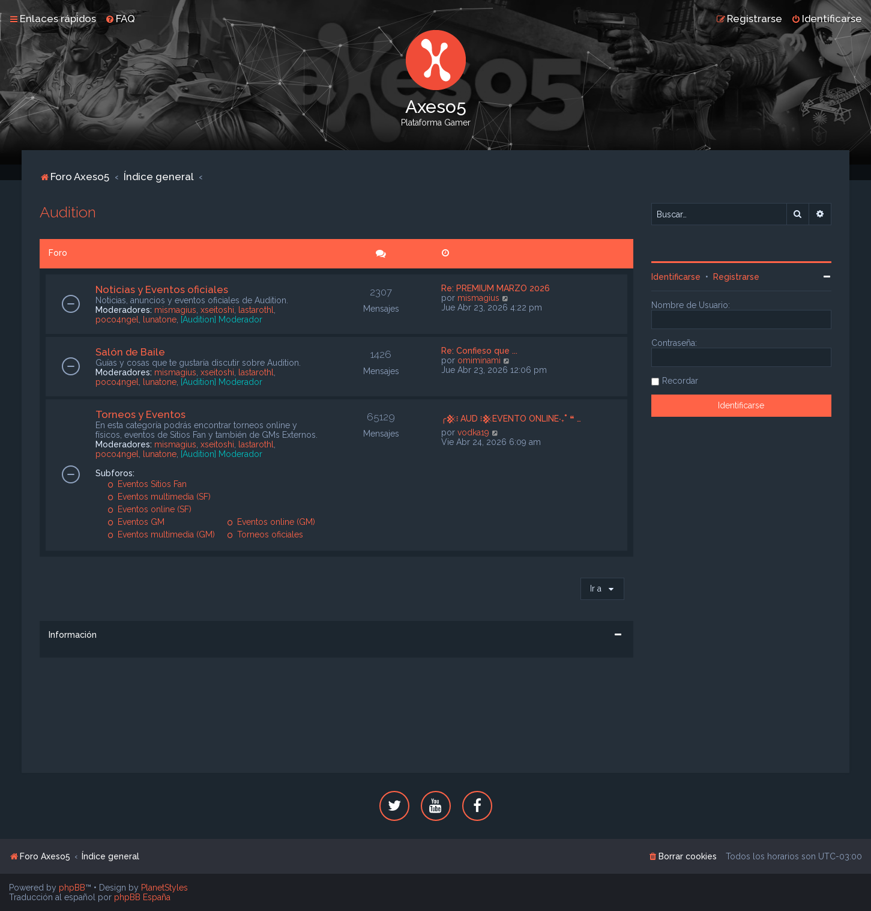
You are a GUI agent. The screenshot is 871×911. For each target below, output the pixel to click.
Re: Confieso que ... (479, 351)
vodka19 (473, 432)
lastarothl (256, 310)
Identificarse (676, 277)
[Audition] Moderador (221, 319)
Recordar (680, 381)
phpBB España (142, 897)
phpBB (72, 887)
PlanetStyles (164, 887)
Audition (68, 212)
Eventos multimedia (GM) (161, 534)
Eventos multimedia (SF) (159, 496)
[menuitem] (120, 18)
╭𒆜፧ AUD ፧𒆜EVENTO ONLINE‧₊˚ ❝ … (511, 418)
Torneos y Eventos (140, 414)
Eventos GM (135, 522)
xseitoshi (217, 310)
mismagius (175, 310)
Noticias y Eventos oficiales (161, 289)
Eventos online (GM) (271, 522)
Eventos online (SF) (149, 509)
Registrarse (736, 277)
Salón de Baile (130, 352)
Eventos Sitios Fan (147, 484)
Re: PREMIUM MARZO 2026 (495, 288)
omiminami (479, 360)
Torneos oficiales (265, 534)
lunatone (159, 319)
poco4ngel (117, 319)
